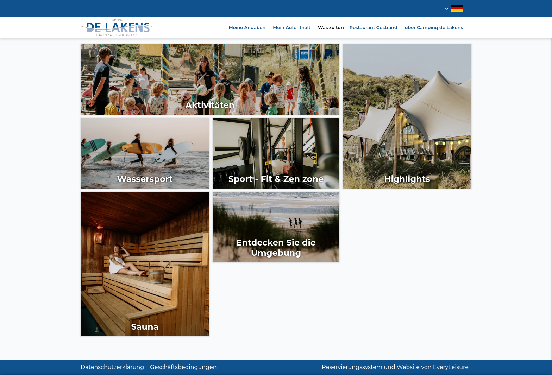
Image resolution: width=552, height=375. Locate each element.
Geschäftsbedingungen (183, 367)
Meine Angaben (247, 27)
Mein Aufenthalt (291, 27)
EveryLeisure (451, 367)
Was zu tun (331, 27)
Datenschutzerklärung (112, 367)
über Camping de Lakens (434, 27)
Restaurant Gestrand (373, 27)
